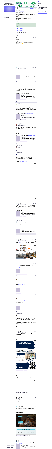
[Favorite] (26, 44)
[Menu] (35, 8)
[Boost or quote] (21, 44)
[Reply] (16, 44)
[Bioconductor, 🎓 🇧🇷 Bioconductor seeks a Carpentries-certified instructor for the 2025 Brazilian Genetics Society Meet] (26, 191)
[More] (35, 44)
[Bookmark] (30, 44)
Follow (31, 8)
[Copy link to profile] (33, 8)
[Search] (9, 1)
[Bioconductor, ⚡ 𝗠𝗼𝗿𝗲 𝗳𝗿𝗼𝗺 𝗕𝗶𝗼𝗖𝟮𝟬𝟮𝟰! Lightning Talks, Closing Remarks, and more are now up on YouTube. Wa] (26, 249)
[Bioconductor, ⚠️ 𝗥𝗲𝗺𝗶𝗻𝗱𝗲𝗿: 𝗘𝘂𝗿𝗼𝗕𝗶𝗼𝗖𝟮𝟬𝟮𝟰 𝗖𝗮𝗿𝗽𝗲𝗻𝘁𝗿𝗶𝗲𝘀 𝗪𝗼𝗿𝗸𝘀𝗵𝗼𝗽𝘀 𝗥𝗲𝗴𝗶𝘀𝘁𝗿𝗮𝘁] (26, 332)
